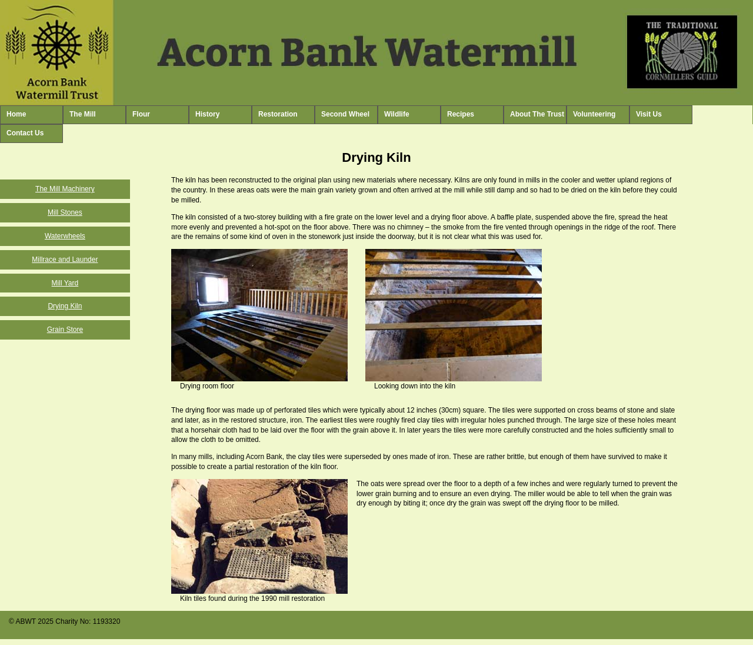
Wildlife (396, 114)
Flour (141, 114)
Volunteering (594, 114)
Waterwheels (65, 236)
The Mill (82, 114)
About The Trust (537, 114)
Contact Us (25, 133)
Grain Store (65, 329)
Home (16, 114)
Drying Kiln (65, 306)
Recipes (460, 114)
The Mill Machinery (65, 189)
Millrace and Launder (65, 259)
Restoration (278, 114)
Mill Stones (65, 212)
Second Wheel (345, 114)
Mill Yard (65, 283)
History (207, 114)
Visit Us (649, 114)
